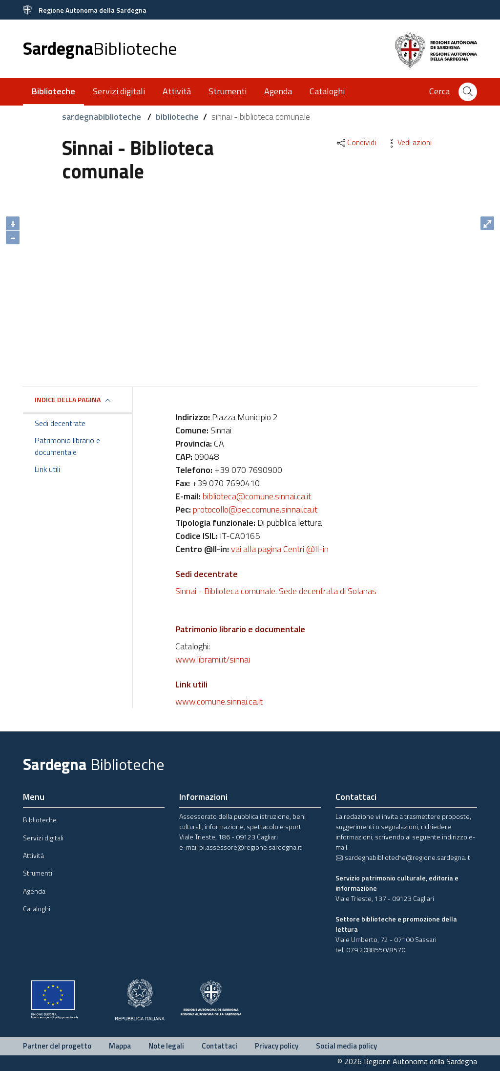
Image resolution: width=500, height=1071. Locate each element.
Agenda (278, 91)
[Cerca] (467, 92)
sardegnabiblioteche (102, 116)
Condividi (355, 142)
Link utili (47, 469)
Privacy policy (276, 1045)
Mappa (120, 1045)
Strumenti (227, 91)
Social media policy (346, 1045)
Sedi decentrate (60, 423)
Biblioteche (40, 819)
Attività (177, 91)
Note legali (166, 1045)
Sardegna (100, 48)
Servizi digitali (119, 91)
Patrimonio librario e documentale (67, 446)
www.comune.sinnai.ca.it (219, 701)
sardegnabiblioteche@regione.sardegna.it (402, 857)
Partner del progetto (57, 1045)
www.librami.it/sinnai (212, 659)
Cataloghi (327, 91)
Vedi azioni (409, 142)
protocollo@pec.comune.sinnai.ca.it (255, 509)
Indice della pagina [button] (68, 399)
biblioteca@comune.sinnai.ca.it (257, 496)
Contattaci (219, 1045)
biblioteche (177, 116)
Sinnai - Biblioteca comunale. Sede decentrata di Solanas (275, 591)
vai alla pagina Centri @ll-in (280, 549)
